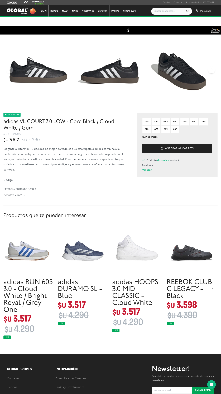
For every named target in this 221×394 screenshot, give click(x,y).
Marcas (115, 11)
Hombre (54, 11)
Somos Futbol (38, 3)
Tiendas (166, 2)
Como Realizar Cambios (70, 370)
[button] (173, 11)
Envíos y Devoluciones (69, 378)
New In (43, 11)
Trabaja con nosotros (20, 387)
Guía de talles (149, 129)
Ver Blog (147, 161)
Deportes (102, 11)
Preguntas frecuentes (69, 387)
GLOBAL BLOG (129, 11)
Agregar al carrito (179, 140)
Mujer (65, 11)
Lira (22, 3)
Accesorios (88, 11)
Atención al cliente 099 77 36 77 (200, 2)
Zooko (10, 3)
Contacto (178, 2)
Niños (75, 11)
